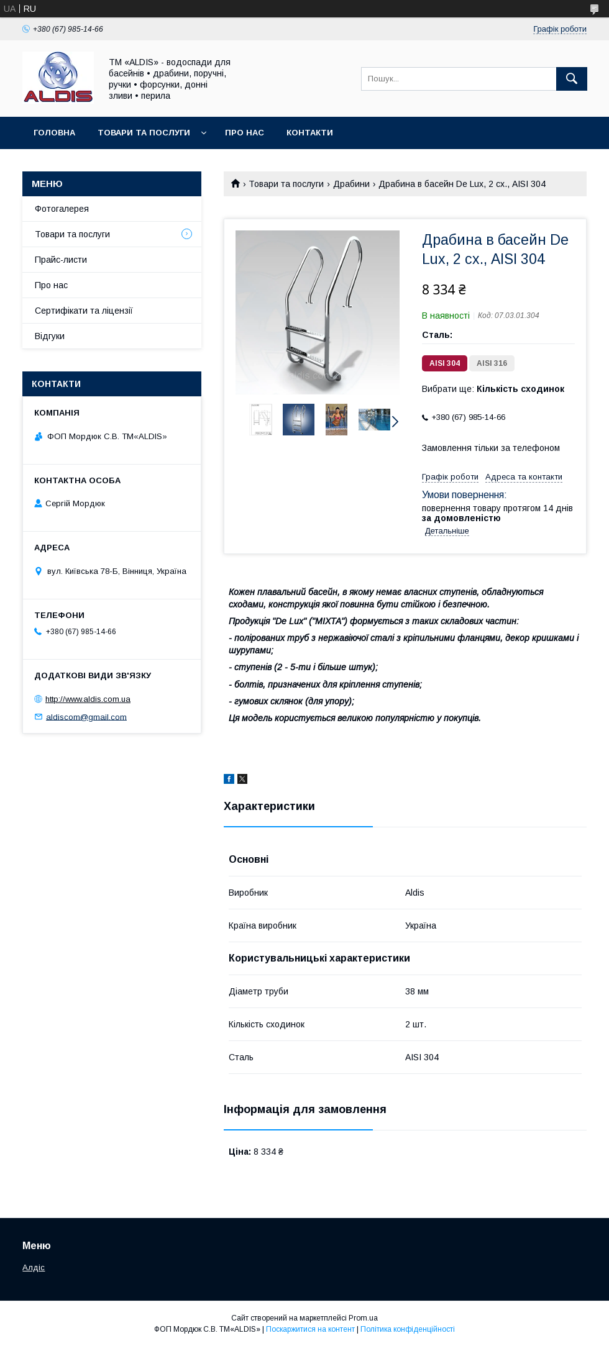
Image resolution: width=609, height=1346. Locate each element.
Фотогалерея (62, 209)
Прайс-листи (61, 260)
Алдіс (33, 1267)
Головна (54, 132)
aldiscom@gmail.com (86, 716)
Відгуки (50, 336)
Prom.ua (363, 1318)
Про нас (244, 132)
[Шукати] (571, 79)
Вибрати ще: (493, 389)
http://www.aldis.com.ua (87, 699)
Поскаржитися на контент (310, 1329)
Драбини (351, 184)
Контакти (309, 132)
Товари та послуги (144, 132)
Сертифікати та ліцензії (84, 311)
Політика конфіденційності (407, 1329)
